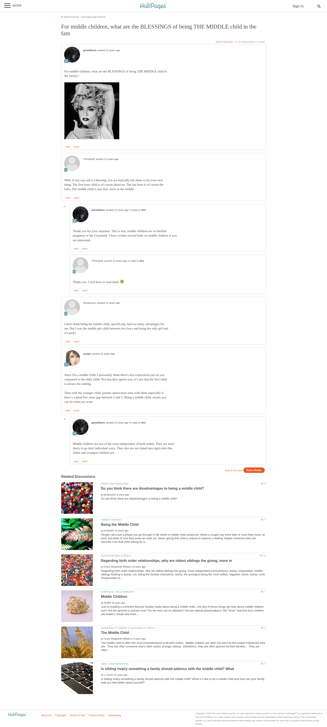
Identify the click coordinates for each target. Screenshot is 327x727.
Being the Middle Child (119, 525)
